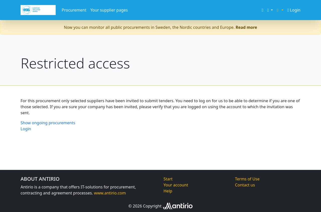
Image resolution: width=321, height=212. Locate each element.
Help (168, 191)
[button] (270, 10)
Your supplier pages (109, 10)
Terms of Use (247, 179)
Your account (176, 185)
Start (168, 179)
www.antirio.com (110, 193)
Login (293, 10)
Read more (246, 27)
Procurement (74, 10)
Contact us (245, 185)
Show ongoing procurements (48, 123)
